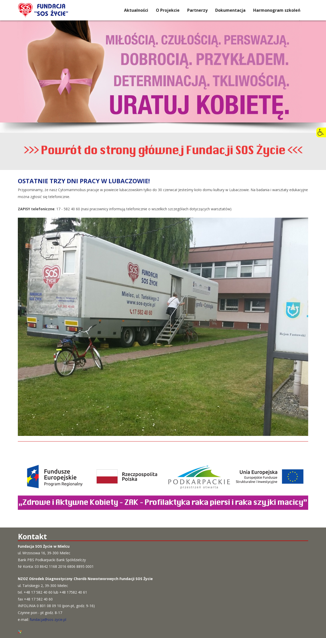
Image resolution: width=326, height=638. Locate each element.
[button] (321, 132)
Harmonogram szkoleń (277, 10)
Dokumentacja (230, 10)
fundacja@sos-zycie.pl (48, 619)
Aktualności (136, 10)
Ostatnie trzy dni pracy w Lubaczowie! (84, 181)
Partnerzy (197, 10)
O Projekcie (168, 10)
